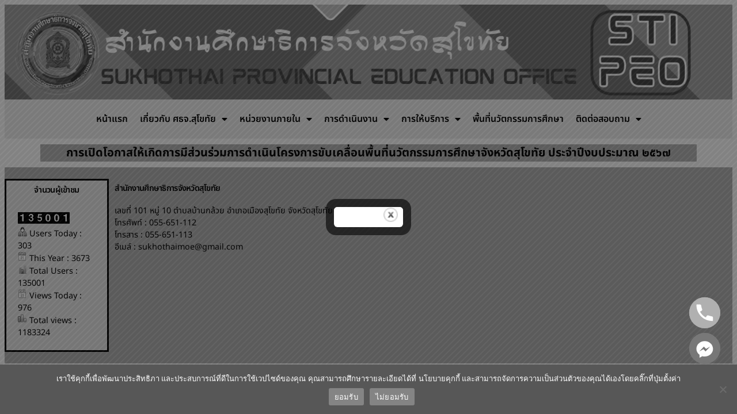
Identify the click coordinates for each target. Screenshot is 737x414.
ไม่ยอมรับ (392, 397)
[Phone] (704, 312)
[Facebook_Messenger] (704, 348)
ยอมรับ (346, 397)
